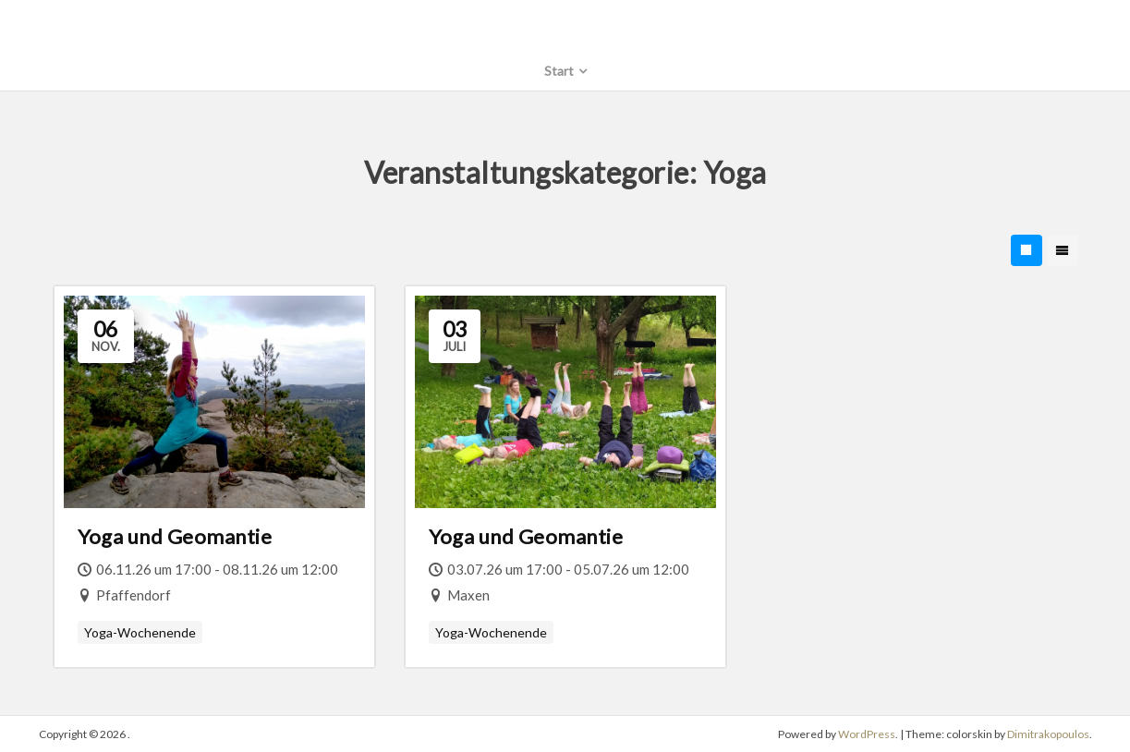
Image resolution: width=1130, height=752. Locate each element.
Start (559, 71)
